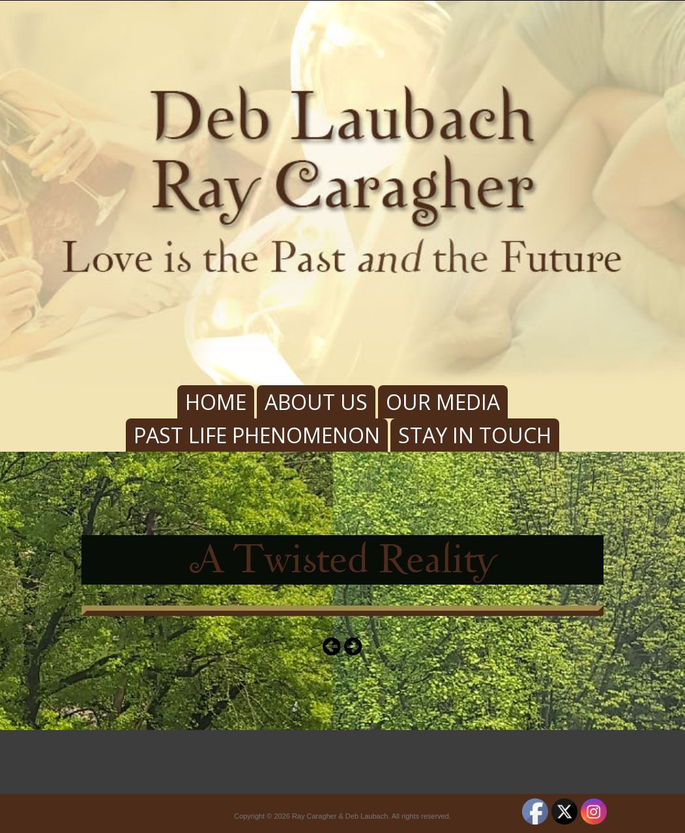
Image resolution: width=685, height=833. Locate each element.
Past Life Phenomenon (257, 435)
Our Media (443, 402)
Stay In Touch (474, 435)
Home (215, 402)
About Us (316, 402)
